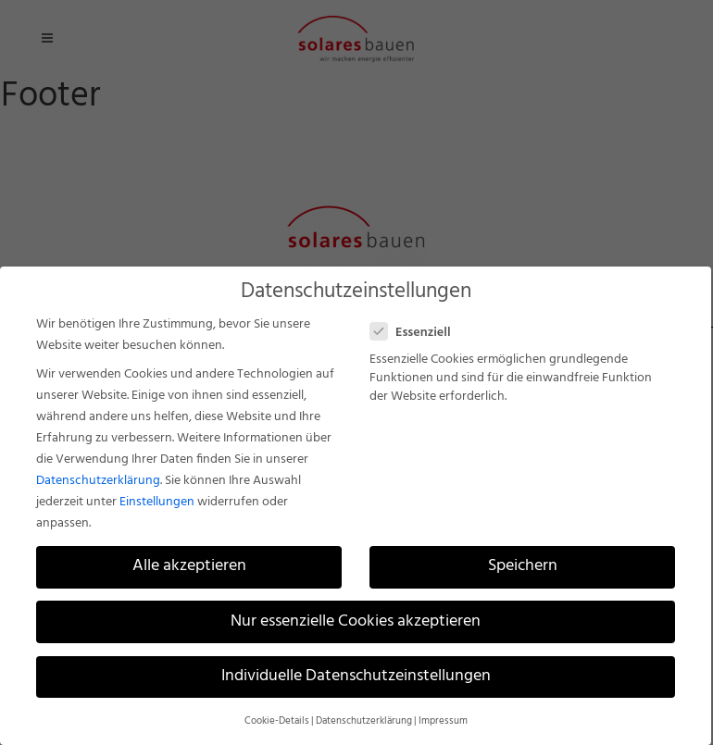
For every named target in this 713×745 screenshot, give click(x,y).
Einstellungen (156, 502)
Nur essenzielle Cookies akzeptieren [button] (356, 622)
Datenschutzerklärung (98, 480)
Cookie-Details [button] (276, 721)
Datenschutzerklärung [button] (364, 721)
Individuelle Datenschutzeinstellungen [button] (356, 676)
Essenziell (418, 332)
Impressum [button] (443, 721)
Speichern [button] (522, 566)
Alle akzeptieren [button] (189, 566)
